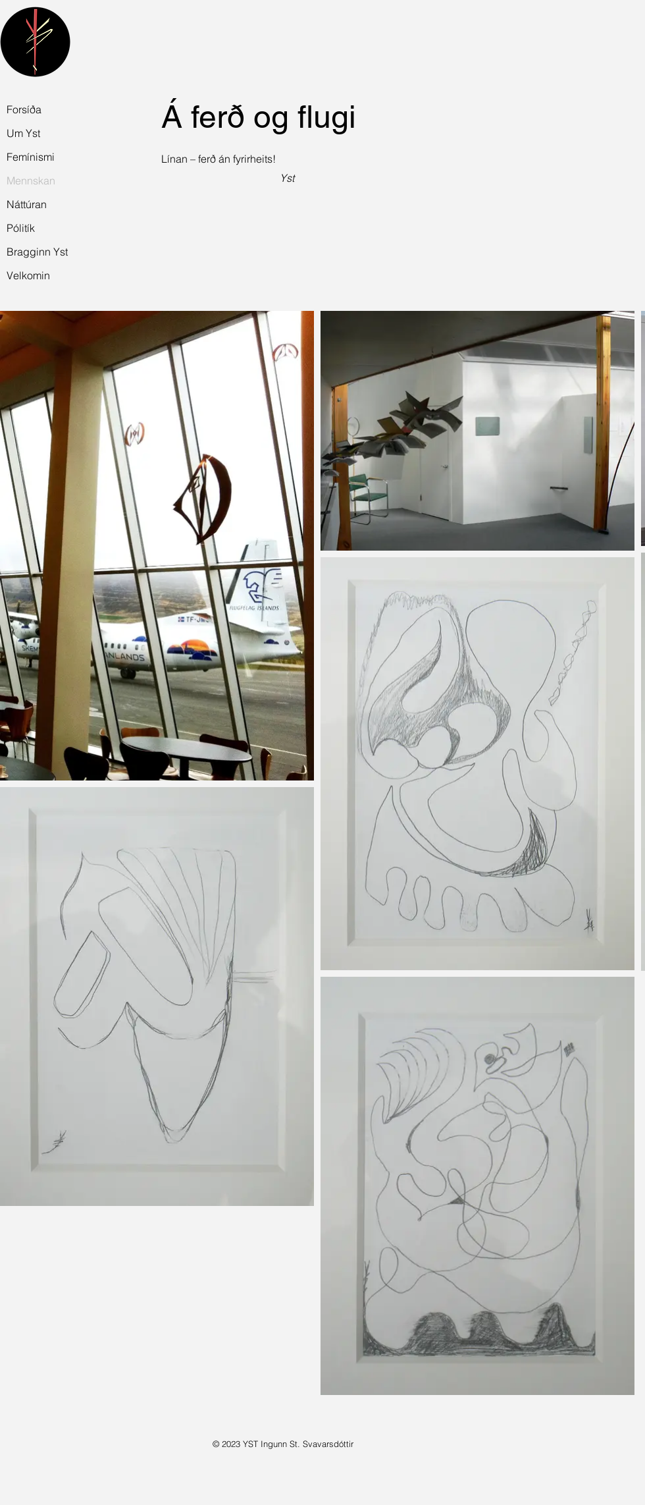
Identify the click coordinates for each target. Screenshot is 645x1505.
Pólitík (21, 227)
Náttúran (27, 204)
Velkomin (28, 275)
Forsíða (24, 109)
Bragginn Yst (35, 251)
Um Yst (23, 133)
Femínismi (31, 156)
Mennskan (31, 180)
